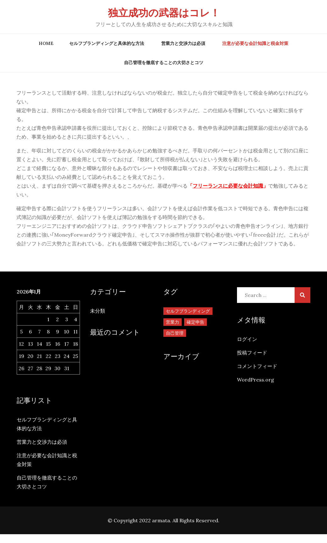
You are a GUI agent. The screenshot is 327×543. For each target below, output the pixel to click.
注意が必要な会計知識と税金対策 (255, 43)
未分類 (97, 311)
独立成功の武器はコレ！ (164, 12)
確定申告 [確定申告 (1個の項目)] (195, 322)
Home (46, 43)
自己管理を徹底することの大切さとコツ (163, 62)
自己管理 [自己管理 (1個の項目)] (174, 333)
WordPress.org (255, 379)
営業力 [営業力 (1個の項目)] (172, 322)
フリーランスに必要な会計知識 (228, 186)
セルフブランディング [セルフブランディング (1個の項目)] (188, 311)
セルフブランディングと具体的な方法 (106, 43)
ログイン (247, 339)
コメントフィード (257, 366)
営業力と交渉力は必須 (183, 43)
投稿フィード (252, 352)
